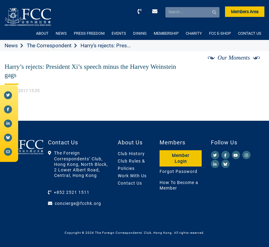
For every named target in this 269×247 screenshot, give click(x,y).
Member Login (180, 158)
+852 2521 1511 (71, 192)
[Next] (253, 65)
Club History (131, 153)
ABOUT (42, 33)
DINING (140, 33)
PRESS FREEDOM (89, 33)
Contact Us (130, 183)
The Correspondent (49, 45)
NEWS (61, 33)
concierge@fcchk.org (78, 203)
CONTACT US (249, 33)
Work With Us (132, 175)
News (11, 45)
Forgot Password (178, 171)
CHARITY (194, 33)
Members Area (245, 11)
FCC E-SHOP (220, 33)
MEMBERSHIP (166, 33)
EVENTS (119, 33)
